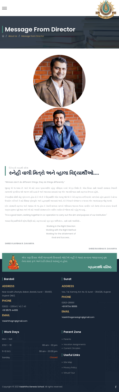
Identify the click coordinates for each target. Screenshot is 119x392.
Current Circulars (72, 348)
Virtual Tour (69, 372)
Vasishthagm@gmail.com (14, 321)
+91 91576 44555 (10, 310)
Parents (67, 339)
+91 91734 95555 (69, 306)
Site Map (68, 362)
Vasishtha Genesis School (31, 386)
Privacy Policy (70, 367)
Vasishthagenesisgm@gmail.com (78, 317)
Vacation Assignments (75, 344)
